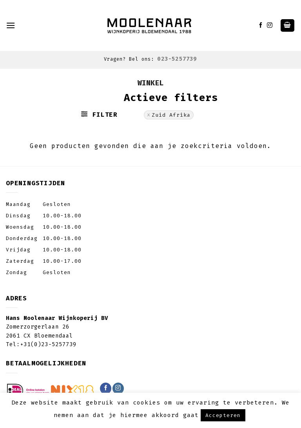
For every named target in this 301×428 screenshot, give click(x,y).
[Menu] (11, 25)
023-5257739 (177, 59)
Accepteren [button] (223, 415)
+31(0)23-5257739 (48, 344)
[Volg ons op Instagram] (270, 25)
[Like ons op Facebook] (261, 25)
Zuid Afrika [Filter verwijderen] (171, 115)
